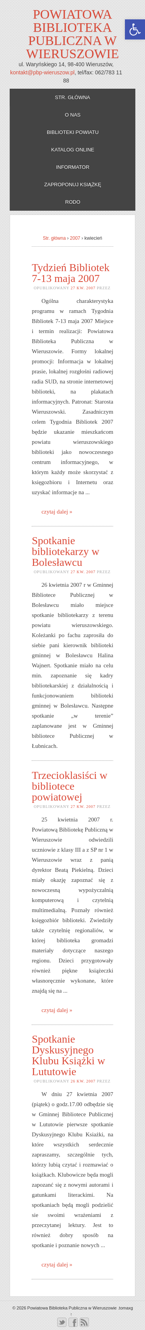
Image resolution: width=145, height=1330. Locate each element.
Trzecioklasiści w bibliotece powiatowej (69, 786)
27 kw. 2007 (83, 288)
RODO (72, 202)
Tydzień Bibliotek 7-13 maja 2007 (70, 272)
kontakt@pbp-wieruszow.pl (42, 72)
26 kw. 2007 (83, 1081)
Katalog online (72, 150)
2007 (75, 238)
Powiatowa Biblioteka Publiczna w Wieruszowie (72, 34)
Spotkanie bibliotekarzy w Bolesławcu (65, 551)
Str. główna (72, 97)
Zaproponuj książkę (72, 184)
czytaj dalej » (56, 512)
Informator (72, 167)
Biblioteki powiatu (73, 132)
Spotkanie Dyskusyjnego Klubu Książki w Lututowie (68, 1055)
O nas (72, 115)
